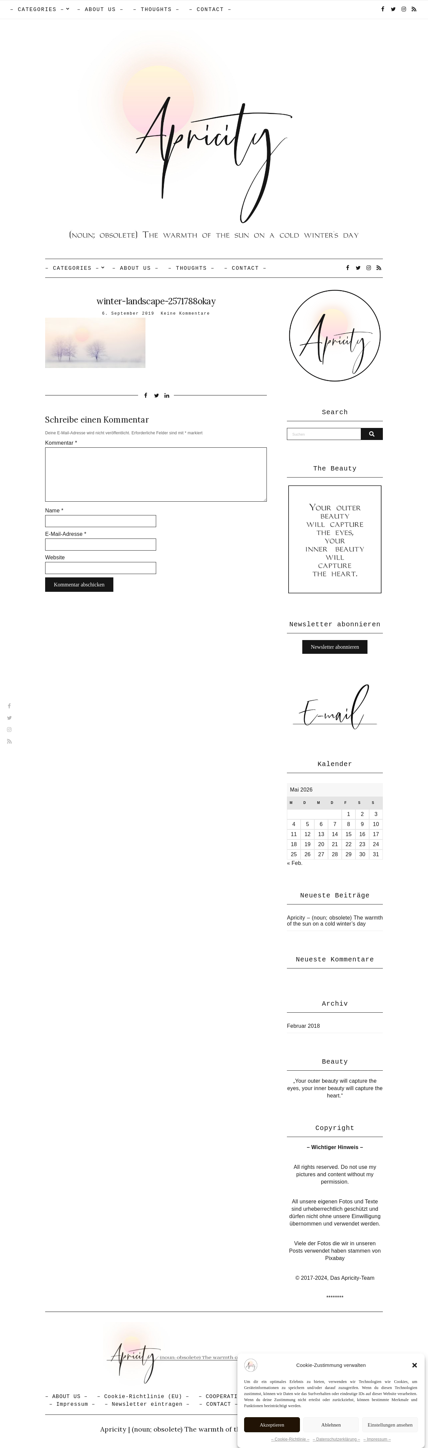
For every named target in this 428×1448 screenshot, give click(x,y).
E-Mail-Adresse (65, 534)
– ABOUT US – (100, 10)
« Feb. (295, 863)
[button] (414, 1383)
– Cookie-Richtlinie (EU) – (143, 1397)
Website (55, 557)
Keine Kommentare (185, 313)
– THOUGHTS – (156, 10)
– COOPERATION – (225, 1397)
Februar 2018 (303, 1026)
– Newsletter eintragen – (147, 1404)
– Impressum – (72, 1404)
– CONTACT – (210, 10)
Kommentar (61, 443)
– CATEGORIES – (37, 10)
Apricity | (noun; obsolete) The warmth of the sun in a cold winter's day (213, 1429)
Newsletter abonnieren (335, 647)
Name (54, 510)
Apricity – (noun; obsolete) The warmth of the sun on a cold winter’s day (335, 921)
